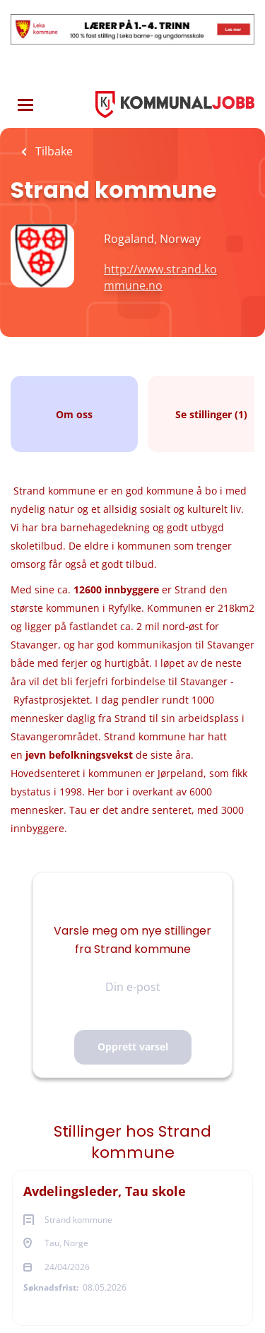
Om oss (74, 414)
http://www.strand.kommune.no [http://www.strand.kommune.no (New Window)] (160, 277)
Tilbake (53, 151)
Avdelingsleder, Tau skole (104, 1191)
